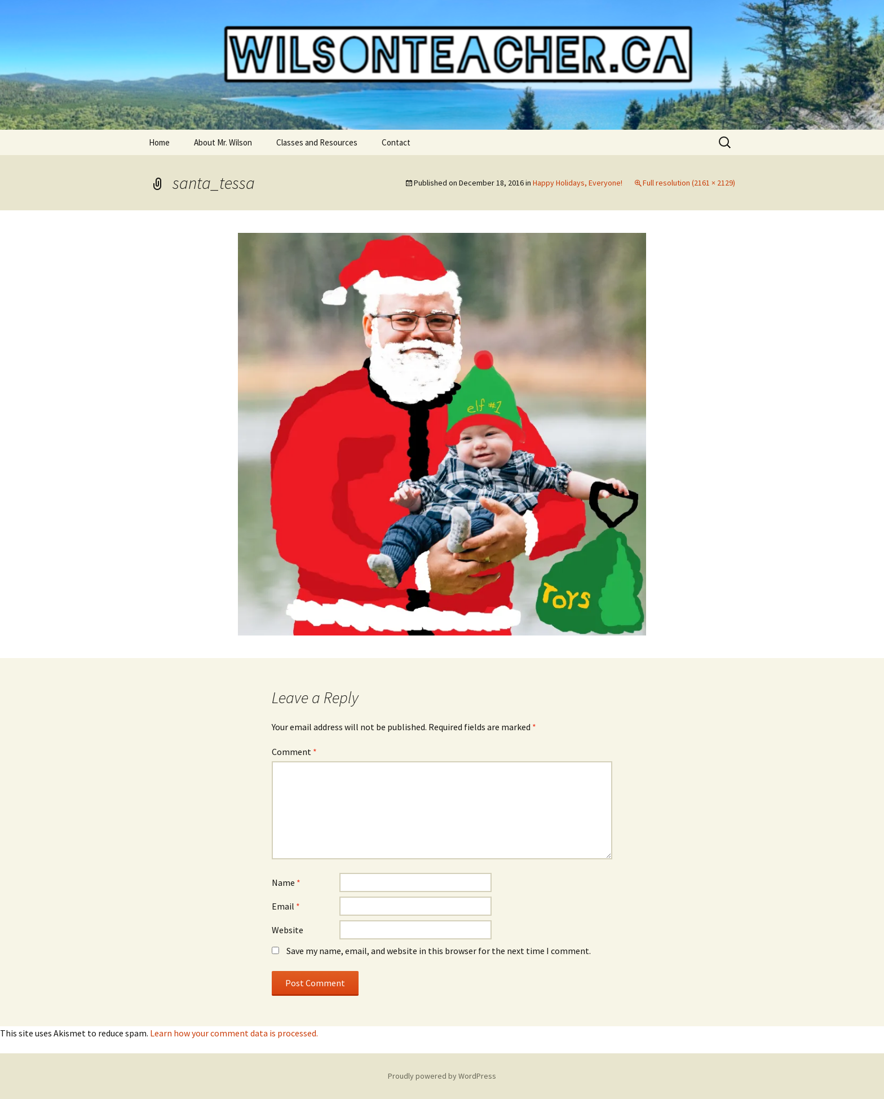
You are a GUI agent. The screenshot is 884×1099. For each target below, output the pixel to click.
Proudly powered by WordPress (442, 1076)
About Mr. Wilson (223, 142)
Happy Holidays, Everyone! (577, 183)
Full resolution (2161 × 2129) (689, 183)
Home (159, 142)
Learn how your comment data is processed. (234, 1033)
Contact (396, 142)
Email (286, 906)
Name (286, 882)
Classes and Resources (316, 142)
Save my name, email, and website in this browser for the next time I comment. (438, 950)
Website (287, 929)
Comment (294, 751)
